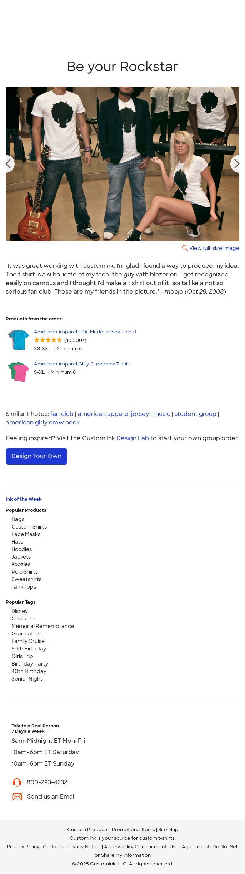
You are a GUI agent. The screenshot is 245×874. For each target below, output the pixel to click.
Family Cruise (28, 641)
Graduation (26, 633)
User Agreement (189, 847)
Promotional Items (133, 829)
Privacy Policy (23, 847)
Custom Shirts (29, 527)
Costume (23, 618)
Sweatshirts (26, 579)
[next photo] (237, 164)
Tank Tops (23, 587)
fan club (62, 414)
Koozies (20, 564)
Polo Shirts (24, 572)
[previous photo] (8, 164)
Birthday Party (29, 664)
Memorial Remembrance (42, 626)
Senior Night (26, 679)
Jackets (21, 557)
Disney (19, 611)
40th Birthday (28, 671)
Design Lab (132, 438)
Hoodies (21, 549)
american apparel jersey (113, 414)
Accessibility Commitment (135, 847)
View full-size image (214, 248)
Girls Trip (22, 656)
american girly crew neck (43, 422)
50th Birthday (28, 648)
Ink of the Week (24, 499)
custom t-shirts (157, 838)
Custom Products (88, 829)
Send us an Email (51, 796)
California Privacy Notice (72, 847)
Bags (17, 519)
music (161, 414)
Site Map (168, 829)
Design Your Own (36, 456)
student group (195, 414)
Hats (17, 542)
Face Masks (25, 534)
